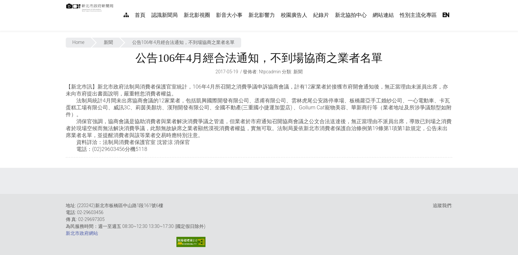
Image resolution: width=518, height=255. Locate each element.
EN (446, 15)
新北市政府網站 (82, 233)
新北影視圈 (197, 15)
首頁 (140, 15)
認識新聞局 (164, 15)
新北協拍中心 (351, 15)
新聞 (108, 42)
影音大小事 (229, 15)
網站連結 (383, 15)
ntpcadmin (270, 71)
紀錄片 (321, 15)
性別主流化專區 (418, 15)
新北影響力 (261, 15)
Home (78, 42)
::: (117, 3)
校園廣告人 (294, 15)
